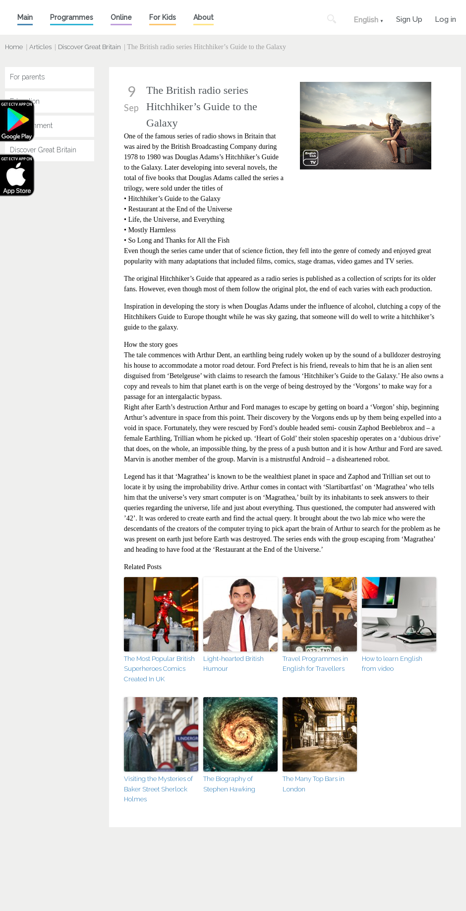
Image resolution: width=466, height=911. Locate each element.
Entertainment (31, 126)
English (365, 19)
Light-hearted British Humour (233, 664)
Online (121, 17)
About (203, 17)
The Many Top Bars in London (314, 784)
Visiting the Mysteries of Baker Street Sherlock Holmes (158, 789)
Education (25, 101)
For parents (27, 77)
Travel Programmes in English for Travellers (315, 664)
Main (25, 17)
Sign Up (409, 18)
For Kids (162, 17)
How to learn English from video (392, 664)
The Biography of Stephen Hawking (229, 784)
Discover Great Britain (89, 47)
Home (14, 47)
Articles (40, 47)
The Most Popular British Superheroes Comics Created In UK (159, 669)
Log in (445, 18)
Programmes (71, 17)
